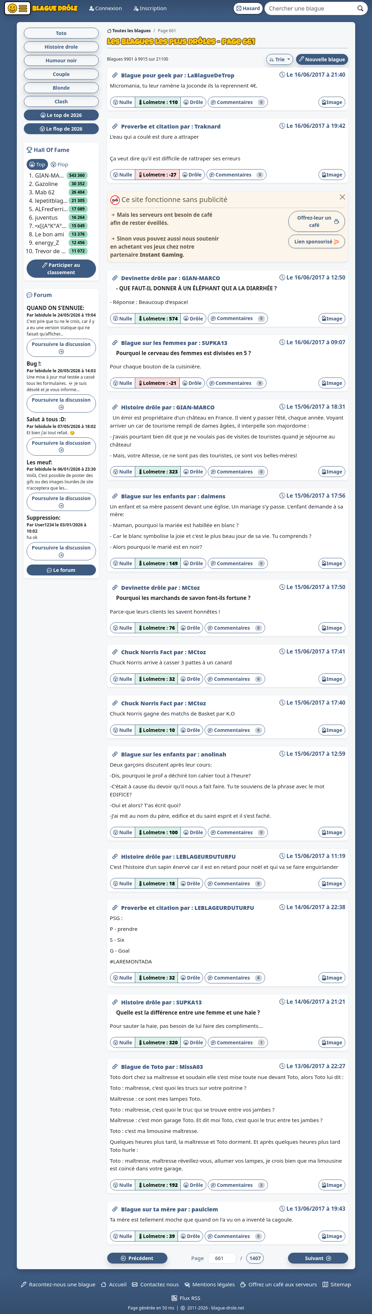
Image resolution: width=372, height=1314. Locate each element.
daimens (213, 496)
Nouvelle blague (322, 59)
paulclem (205, 1209)
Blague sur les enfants (154, 496)
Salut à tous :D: (46, 419)
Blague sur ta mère (149, 1209)
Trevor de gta (52, 251)
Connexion (105, 8)
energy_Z (47, 243)
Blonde (61, 87)
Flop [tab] (59, 164)
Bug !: (34, 363)
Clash (61, 101)
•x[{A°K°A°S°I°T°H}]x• (52, 226)
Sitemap (337, 1284)
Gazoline (46, 184)
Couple (61, 74)
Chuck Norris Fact (147, 652)
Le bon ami (49, 234)
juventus (46, 217)
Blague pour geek (147, 75)
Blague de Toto (143, 1067)
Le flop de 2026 (61, 128)
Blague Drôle (54, 8)
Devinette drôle (144, 278)
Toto (61, 33)
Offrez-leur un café (318, 221)
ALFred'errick (52, 209)
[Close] (342, 197)
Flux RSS (186, 1297)
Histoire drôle (141, 407)
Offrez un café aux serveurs (278, 1284)
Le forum (61, 570)
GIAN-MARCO (201, 278)
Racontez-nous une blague (58, 1284)
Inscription (150, 8)
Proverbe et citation (150, 126)
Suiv (318, 1258)
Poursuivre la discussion (61, 347)
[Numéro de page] (222, 1258)
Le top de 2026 (61, 115)
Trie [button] (277, 59)
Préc (137, 1258)
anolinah (213, 754)
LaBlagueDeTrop (210, 75)
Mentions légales (209, 1284)
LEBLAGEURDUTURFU (206, 856)
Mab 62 (45, 192)
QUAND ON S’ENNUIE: (55, 307)
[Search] (309, 8)
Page (197, 1257)
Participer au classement (61, 269)
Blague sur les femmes (154, 343)
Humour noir (61, 60)
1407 (255, 1258)
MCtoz (191, 588)
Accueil (113, 1284)
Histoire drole (61, 46)
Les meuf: (39, 462)
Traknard (207, 126)
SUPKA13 (214, 343)
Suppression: (43, 517)
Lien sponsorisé (316, 241)
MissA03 (191, 1067)
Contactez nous (155, 1284)
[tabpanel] (61, 213)
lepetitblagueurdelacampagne (52, 201)
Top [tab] (37, 164)
